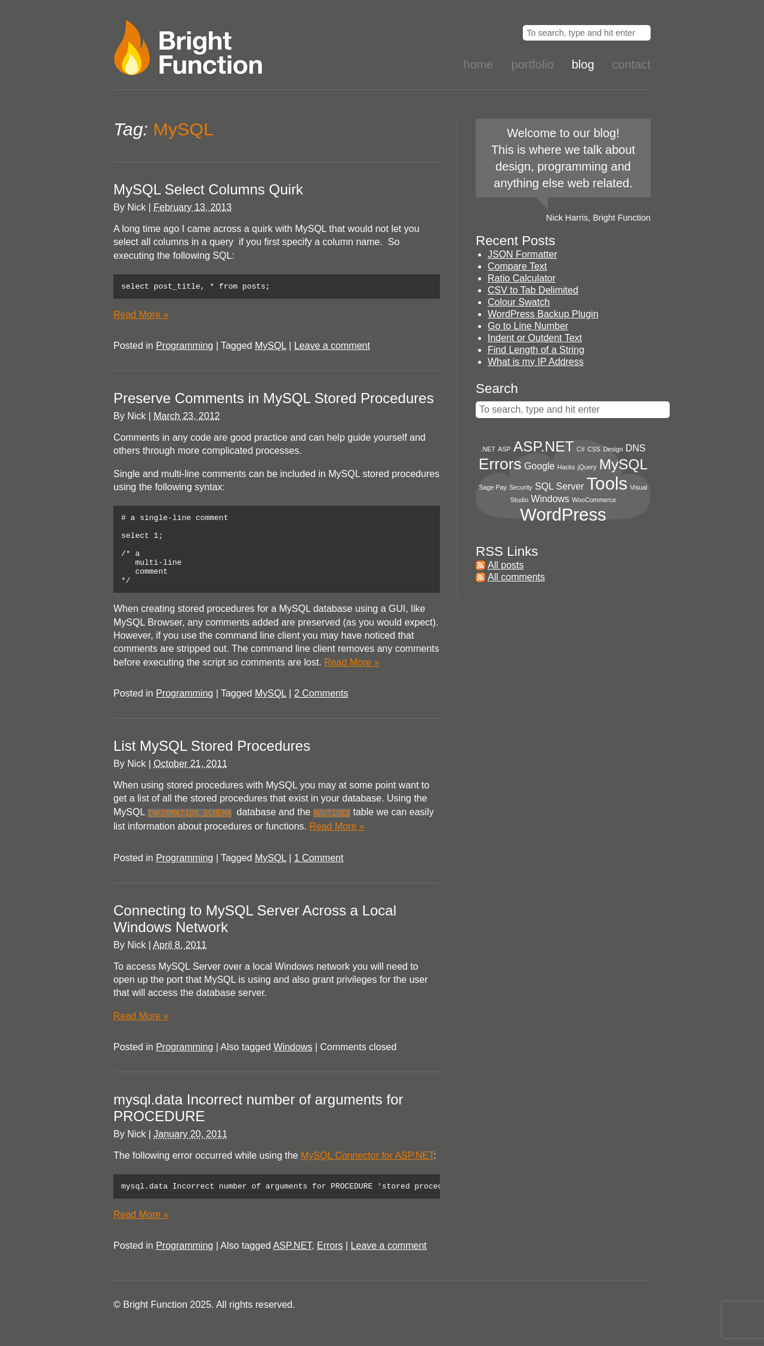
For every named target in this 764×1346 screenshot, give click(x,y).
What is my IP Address (536, 362)
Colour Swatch (519, 302)
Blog (583, 64)
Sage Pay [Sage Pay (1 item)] (493, 487)
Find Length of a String (536, 350)
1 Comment (319, 873)
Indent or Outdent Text (535, 338)
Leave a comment (332, 347)
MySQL (270, 347)
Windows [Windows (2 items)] (550, 499)
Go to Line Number (528, 326)
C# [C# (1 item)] (581, 449)
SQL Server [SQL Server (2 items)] (559, 486)
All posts (505, 565)
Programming (184, 347)
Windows (292, 1062)
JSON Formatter (522, 254)
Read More (141, 316)
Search (497, 388)
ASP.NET (292, 1262)
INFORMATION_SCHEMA (189, 828)
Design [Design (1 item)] (613, 449)
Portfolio (533, 64)
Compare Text (517, 266)
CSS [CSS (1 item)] (593, 449)
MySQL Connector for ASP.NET (367, 1170)
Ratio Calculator (522, 278)
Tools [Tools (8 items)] (607, 483)
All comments (516, 577)
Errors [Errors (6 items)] (500, 464)
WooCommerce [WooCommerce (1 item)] (594, 499)
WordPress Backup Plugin (543, 314)
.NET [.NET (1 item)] (488, 449)
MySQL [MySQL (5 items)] (623, 464)
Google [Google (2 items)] (539, 466)
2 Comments (321, 709)
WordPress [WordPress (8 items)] (563, 514)
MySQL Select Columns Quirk (208, 189)
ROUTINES (331, 828)
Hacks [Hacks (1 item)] (566, 467)
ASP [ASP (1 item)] (504, 449)
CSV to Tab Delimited (533, 290)
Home (479, 64)
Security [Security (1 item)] (520, 487)
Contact (631, 64)
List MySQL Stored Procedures (211, 762)
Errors (330, 1262)
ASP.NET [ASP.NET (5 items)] (543, 446)
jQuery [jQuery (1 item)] (587, 467)
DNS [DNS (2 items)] (635, 448)
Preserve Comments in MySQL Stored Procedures (273, 400)
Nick (136, 207)
